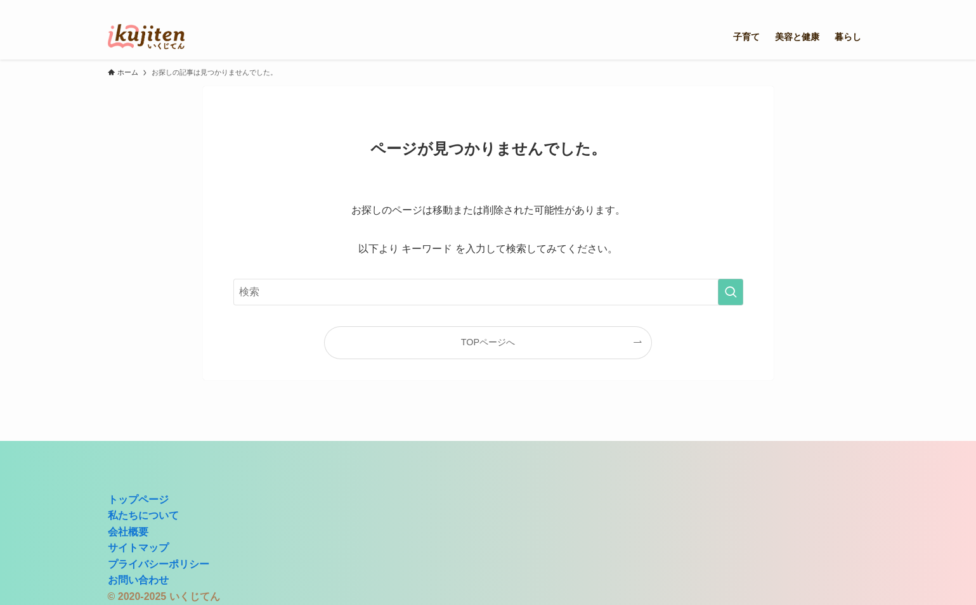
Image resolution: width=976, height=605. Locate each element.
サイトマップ (138, 547)
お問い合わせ (138, 580)
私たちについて (143, 515)
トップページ (138, 499)
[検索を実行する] (730, 292)
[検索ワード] (488, 292)
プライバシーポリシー (158, 564)
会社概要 (128, 531)
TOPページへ (488, 342)
